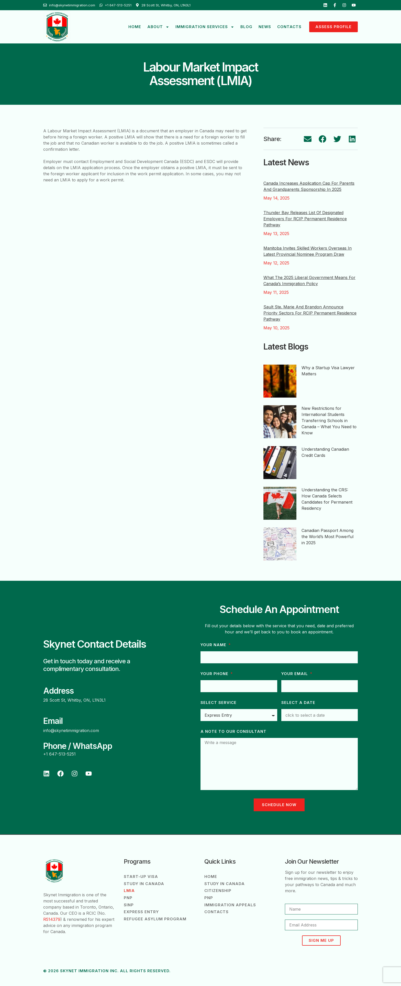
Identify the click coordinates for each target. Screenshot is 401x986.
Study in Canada (144, 883)
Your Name (214, 645)
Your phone (215, 673)
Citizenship (217, 890)
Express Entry (141, 912)
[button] (307, 139)
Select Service (219, 702)
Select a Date (298, 702)
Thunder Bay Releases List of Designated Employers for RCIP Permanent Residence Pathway (305, 218)
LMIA (129, 890)
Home (134, 26)
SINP (129, 905)
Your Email (295, 673)
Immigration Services (204, 26)
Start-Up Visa (141, 876)
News (265, 26)
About (158, 26)
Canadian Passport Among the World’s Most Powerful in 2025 (327, 536)
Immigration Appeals (230, 905)
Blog (246, 26)
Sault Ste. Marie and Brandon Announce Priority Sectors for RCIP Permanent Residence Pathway (310, 313)
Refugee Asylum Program (155, 919)
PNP (128, 898)
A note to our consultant (233, 731)
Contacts (289, 26)
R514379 (51, 919)
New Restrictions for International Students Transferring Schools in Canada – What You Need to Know (329, 420)
